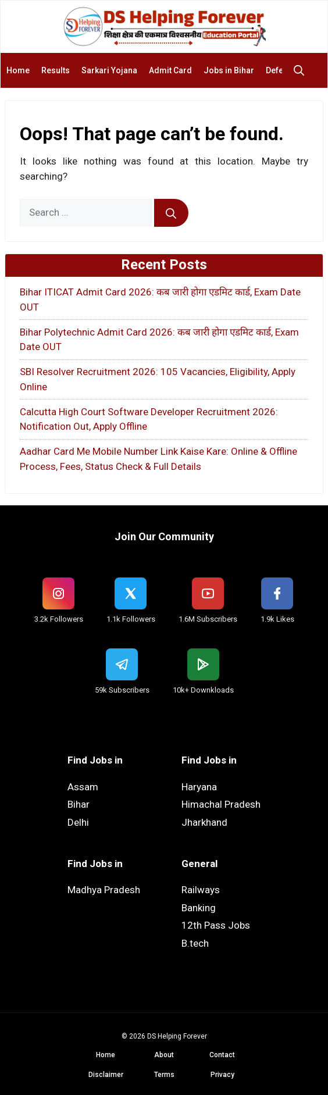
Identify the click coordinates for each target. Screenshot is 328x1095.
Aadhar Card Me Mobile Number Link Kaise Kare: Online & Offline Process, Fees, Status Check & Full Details (158, 458)
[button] (302, 70)
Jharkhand (204, 822)
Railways (200, 890)
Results (55, 70)
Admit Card (170, 70)
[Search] (171, 213)
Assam (82, 787)
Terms (164, 1075)
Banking (198, 908)
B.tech (195, 943)
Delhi (78, 822)
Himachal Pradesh (221, 804)
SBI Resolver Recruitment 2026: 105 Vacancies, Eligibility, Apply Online (157, 379)
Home (18, 70)
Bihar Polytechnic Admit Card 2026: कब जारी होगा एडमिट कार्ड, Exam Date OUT (159, 339)
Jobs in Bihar (229, 70)
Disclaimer (105, 1075)
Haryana (199, 787)
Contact (222, 1055)
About (164, 1055)
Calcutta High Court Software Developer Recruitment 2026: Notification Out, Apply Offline (149, 419)
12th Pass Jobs (215, 925)
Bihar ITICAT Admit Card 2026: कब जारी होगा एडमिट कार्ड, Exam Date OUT (160, 299)
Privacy (222, 1075)
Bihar (78, 804)
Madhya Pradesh (103, 890)
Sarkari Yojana (109, 70)
